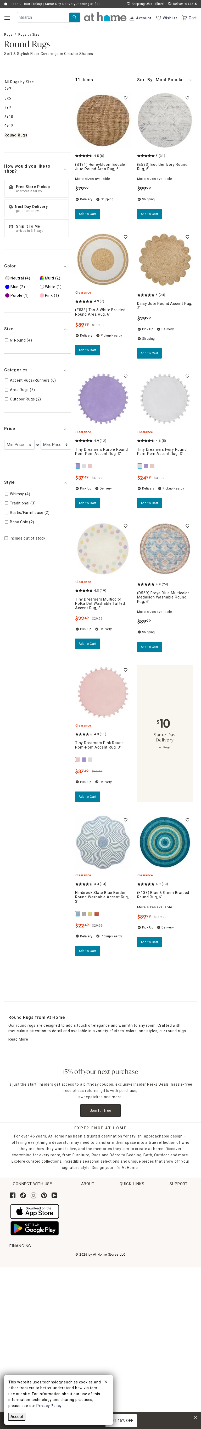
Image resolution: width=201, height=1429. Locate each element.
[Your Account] (140, 18)
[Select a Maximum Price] (56, 445)
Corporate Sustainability (169, 1194)
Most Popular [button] (165, 79)
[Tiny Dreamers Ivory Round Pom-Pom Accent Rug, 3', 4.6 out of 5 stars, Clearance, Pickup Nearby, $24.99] (165, 399)
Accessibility (162, 1286)
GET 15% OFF (121, 1421)
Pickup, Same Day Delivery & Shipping (44, 1267)
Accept (16, 1416)
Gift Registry (20, 1306)
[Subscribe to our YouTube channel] (54, 1195)
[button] (105, 16)
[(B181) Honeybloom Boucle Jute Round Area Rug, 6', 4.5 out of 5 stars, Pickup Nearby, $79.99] (103, 120)
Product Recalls (165, 1306)
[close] (106, 1382)
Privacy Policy (163, 1335)
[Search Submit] (74, 17)
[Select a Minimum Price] (19, 445)
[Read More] (18, 1039)
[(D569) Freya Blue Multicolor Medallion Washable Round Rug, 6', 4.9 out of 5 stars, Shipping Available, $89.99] (165, 549)
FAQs (155, 1296)
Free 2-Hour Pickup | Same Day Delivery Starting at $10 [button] (56, 4)
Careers (154, 1223)
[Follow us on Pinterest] (44, 1195)
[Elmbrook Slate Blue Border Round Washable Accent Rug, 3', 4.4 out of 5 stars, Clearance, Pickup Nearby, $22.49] (103, 842)
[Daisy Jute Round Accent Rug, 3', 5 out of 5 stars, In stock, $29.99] (165, 260)
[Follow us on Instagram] (33, 1195)
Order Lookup (21, 1257)
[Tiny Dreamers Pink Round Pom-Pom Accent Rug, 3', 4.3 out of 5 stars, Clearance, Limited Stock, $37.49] (103, 693)
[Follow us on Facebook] (12, 1195)
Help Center (162, 1257)
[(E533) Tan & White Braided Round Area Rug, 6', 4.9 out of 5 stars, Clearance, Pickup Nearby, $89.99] (103, 260)
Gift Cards (18, 1296)
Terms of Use (163, 1315)
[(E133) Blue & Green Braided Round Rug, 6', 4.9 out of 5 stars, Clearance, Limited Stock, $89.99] (165, 842)
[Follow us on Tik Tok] (23, 1195)
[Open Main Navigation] (7, 18)
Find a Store (158, 1233)
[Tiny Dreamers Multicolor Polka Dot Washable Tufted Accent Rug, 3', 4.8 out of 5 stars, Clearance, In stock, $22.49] (103, 549)
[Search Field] (48, 17)
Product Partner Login (171, 1276)
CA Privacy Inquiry (167, 1325)
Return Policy (21, 1276)
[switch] (125, 97)
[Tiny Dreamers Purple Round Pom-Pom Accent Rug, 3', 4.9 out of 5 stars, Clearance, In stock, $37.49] (103, 399)
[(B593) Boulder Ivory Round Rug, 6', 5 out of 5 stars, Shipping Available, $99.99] (165, 120)
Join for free (100, 1110)
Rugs (8, 34)
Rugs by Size (29, 34)
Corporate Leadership (167, 1203)
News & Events (160, 1213)
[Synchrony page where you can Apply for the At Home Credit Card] (21, 1367)
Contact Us (161, 1267)
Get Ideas (18, 1286)
